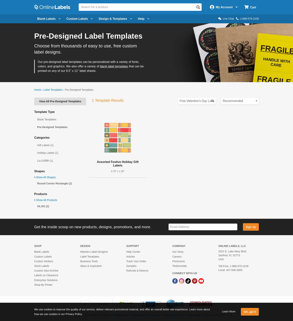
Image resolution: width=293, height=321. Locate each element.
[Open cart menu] (250, 7)
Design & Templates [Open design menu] (115, 18)
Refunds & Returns (137, 270)
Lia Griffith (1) (45, 160)
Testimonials (179, 265)
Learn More (228, 311)
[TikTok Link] (188, 280)
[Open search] (198, 7)
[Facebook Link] (175, 280)
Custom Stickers (43, 261)
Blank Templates (46, 119)
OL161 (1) (43, 206)
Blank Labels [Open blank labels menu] (49, 18)
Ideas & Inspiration (91, 265)
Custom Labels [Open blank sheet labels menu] (80, 18)
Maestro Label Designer (94, 251)
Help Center (133, 251)
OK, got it (250, 311)
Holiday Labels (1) (47, 152)
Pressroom (178, 261)
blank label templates (114, 66)
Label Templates (53, 89)
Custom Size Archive (46, 270)
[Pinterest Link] (195, 280)
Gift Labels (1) (45, 145)
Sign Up (251, 226)
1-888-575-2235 (247, 18)
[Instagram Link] (182, 280)
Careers (177, 256)
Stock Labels (41, 265)
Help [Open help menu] (143, 18)
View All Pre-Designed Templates (60, 101)
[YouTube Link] (201, 280)
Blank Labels (41, 251)
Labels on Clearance (46, 275)
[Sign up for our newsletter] (203, 227)
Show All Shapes (45, 177)
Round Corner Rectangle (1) (54, 183)
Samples (131, 265)
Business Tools (89, 261)
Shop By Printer (43, 284)
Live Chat (226, 18)
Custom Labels (43, 256)
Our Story (177, 251)
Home (37, 89)
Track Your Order (136, 261)
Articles (130, 256)
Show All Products (45, 200)
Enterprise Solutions (46, 280)
